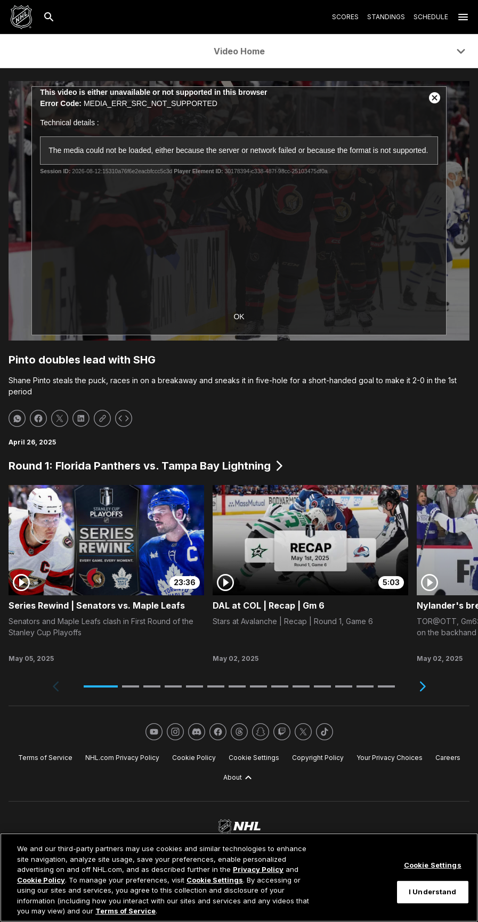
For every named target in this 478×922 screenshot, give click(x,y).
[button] (101, 686)
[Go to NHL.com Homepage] (21, 17)
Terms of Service (125, 911)
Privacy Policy (258, 869)
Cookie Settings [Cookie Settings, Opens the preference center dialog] (432, 865)
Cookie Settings (215, 880)
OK (238, 316)
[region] (239, 877)
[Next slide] (422, 686)
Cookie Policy (41, 880)
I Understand (433, 891)
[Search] (49, 17)
